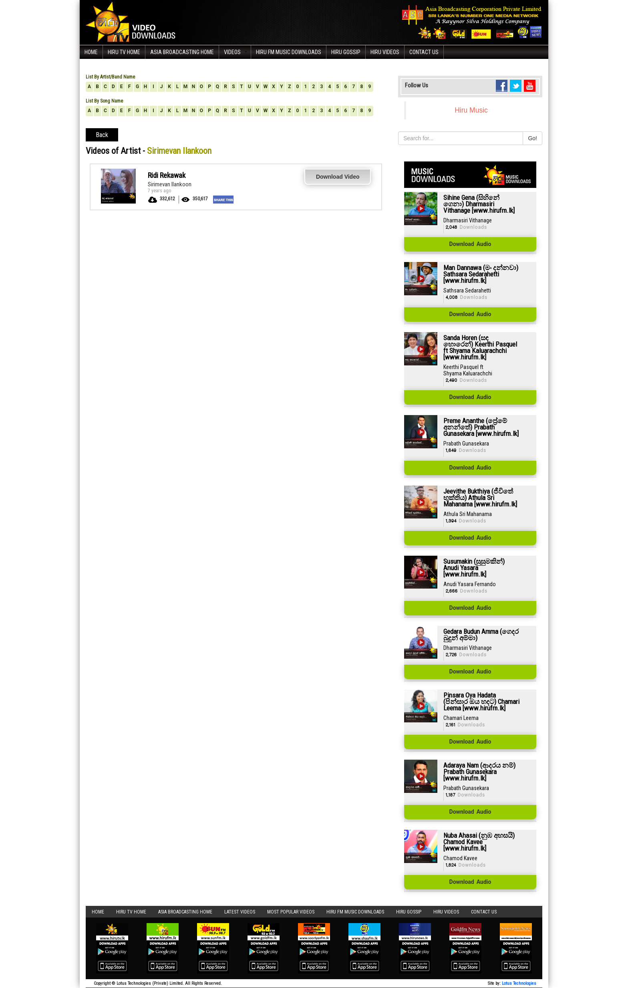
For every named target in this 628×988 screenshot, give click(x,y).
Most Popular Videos (290, 912)
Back (102, 135)
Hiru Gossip (345, 52)
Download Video (338, 176)
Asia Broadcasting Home (182, 52)
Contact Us (424, 52)
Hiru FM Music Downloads (288, 52)
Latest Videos (239, 912)
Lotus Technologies (519, 983)
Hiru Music (471, 110)
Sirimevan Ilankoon (169, 184)
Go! (532, 138)
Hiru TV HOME (124, 52)
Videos (232, 52)
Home (91, 52)
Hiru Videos (384, 52)
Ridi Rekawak (166, 175)
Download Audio (470, 244)
